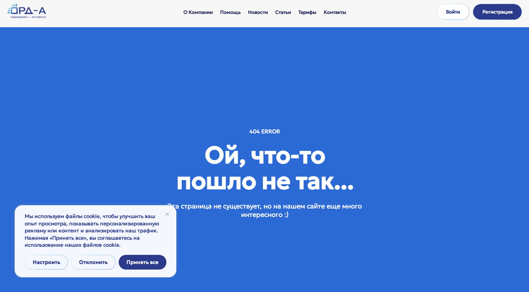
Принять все (142, 262)
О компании (198, 12)
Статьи (283, 12)
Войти (453, 12)
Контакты (335, 12)
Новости (258, 12)
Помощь (230, 12)
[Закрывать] (167, 214)
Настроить (46, 262)
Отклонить (93, 262)
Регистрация (497, 12)
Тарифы (307, 12)
